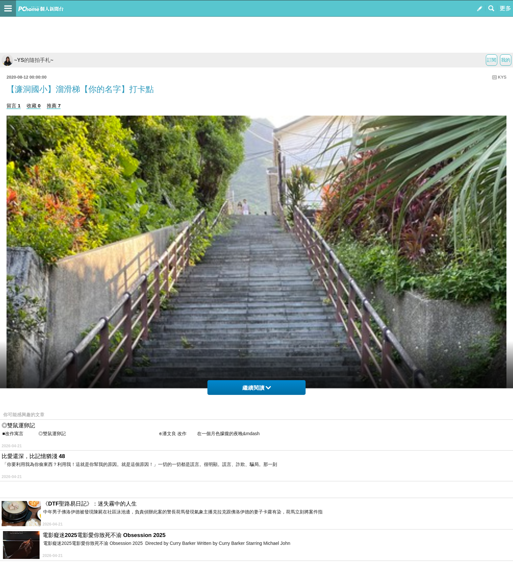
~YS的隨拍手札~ (27, 60)
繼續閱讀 (256, 388)
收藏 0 (34, 105)
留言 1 (14, 105)
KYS (502, 77)
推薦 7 (54, 105)
